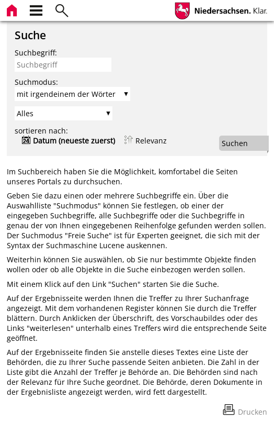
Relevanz (151, 141)
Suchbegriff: (36, 53)
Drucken (252, 412)
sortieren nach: (41, 131)
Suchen (235, 143)
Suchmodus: (36, 82)
